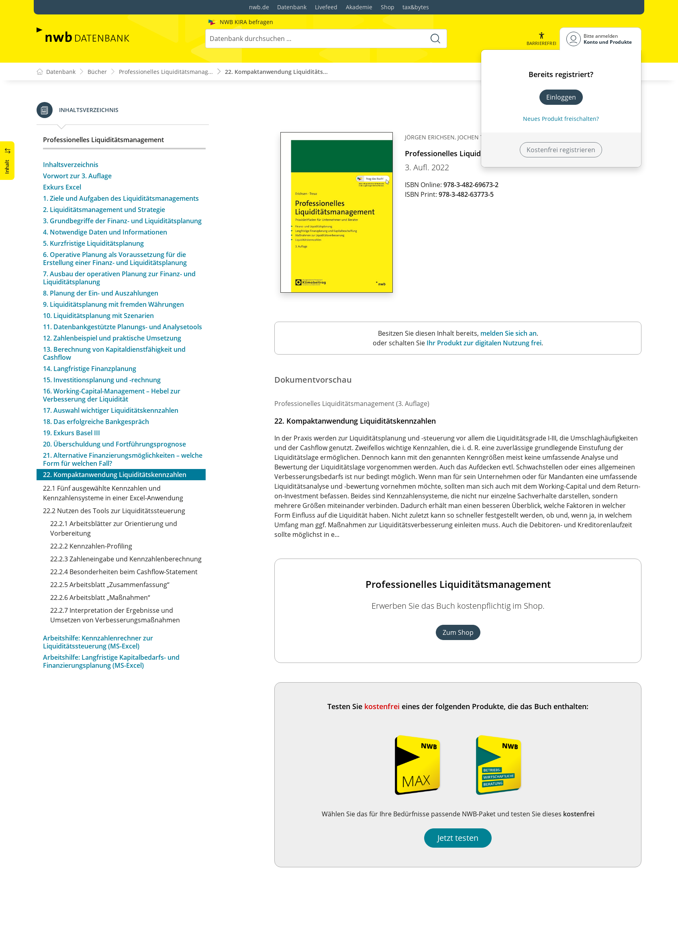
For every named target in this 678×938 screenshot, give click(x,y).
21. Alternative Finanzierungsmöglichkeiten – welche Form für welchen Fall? (122, 459)
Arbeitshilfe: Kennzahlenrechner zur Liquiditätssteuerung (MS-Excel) (98, 642)
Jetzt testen (457, 838)
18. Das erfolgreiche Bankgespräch (96, 422)
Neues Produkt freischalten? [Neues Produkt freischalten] (561, 118)
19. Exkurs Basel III (71, 433)
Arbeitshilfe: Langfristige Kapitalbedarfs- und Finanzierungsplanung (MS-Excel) (111, 661)
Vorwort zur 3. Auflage (77, 176)
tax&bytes (415, 7)
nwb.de (259, 7)
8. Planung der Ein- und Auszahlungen (100, 293)
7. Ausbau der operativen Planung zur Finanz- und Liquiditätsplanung (119, 278)
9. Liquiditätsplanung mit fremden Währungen (113, 304)
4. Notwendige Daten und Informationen (105, 232)
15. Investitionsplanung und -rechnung (102, 380)
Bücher (97, 71)
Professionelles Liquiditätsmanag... (166, 71)
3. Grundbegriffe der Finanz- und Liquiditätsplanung (122, 221)
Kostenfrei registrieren (561, 149)
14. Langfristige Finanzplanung (89, 369)
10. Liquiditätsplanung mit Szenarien (98, 316)
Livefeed (326, 7)
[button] (541, 38)
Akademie (359, 7)
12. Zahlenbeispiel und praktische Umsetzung (112, 338)
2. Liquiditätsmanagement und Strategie (104, 210)
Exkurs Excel (62, 187)
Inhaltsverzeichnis (70, 165)
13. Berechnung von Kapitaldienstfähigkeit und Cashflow (114, 353)
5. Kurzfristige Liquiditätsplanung (93, 243)
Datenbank (291, 7)
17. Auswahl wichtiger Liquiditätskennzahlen (110, 410)
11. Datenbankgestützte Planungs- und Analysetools (122, 327)
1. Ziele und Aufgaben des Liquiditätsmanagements (121, 198)
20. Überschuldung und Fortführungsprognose (114, 444)
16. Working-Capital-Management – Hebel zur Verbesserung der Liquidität (111, 395)
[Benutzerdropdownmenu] (600, 38)
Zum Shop (458, 632)
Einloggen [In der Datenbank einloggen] (561, 97)
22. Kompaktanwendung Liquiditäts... (276, 71)
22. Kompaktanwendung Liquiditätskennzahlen (114, 475)
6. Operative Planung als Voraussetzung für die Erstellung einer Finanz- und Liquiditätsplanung (115, 259)
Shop (387, 7)
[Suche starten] (435, 38)
